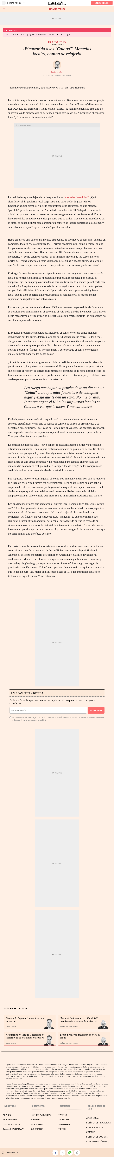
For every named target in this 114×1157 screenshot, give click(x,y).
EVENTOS (35, 1119)
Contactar (38, 1106)
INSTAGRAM (64, 1124)
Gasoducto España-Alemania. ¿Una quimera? (25, 1020)
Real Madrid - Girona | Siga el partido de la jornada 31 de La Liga (38, 34)
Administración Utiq (97, 1141)
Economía (57, 42)
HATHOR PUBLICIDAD (41, 1114)
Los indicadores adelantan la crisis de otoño (80, 1036)
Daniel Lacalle (56, 72)
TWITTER (62, 1114)
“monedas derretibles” (76, 197)
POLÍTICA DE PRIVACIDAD (98, 1122)
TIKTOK (62, 1129)
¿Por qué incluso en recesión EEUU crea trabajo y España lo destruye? (79, 1020)
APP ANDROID (10, 1119)
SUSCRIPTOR (37, 1129)
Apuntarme (96, 710)
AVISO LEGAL (92, 1118)
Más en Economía (15, 1008)
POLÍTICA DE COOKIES (97, 1136)
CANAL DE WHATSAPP (13, 1129)
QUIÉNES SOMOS (11, 1124)
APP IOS (7, 1114)
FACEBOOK (63, 1119)
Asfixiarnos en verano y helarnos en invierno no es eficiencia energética (25, 1036)
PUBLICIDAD (37, 1124)
